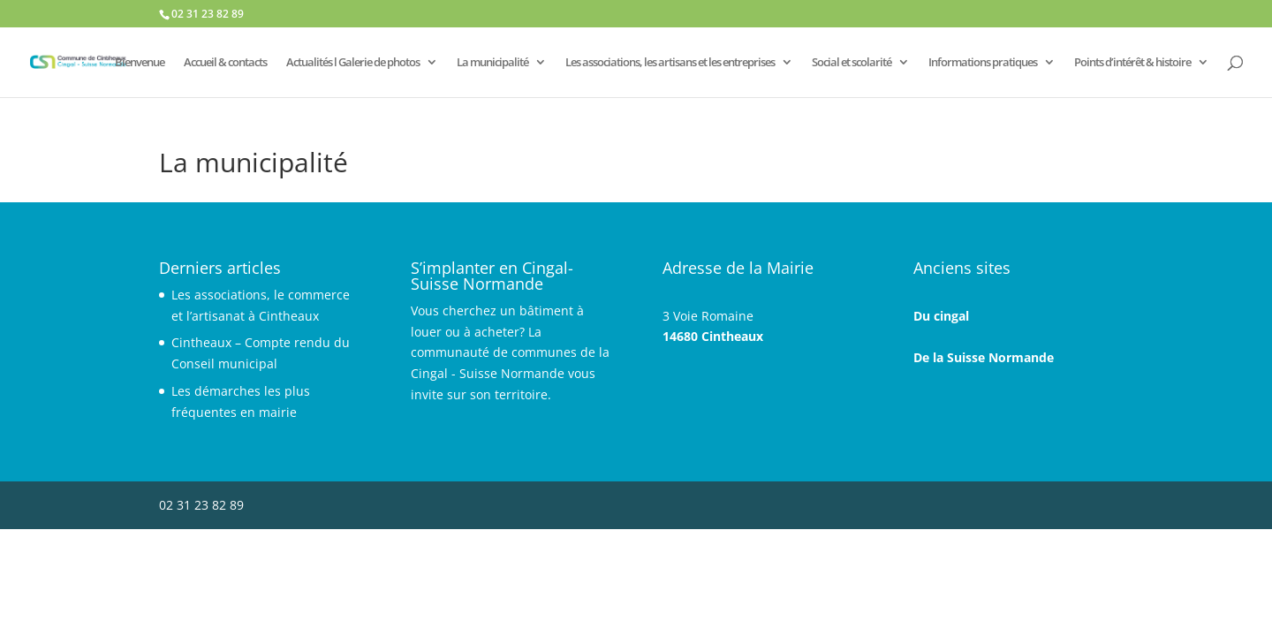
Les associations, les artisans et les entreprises (670, 63)
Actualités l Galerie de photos (353, 63)
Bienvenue (139, 63)
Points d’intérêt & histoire (1132, 63)
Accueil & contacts (225, 63)
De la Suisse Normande (983, 357)
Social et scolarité (851, 63)
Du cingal (941, 315)
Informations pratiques (982, 63)
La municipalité (492, 63)
